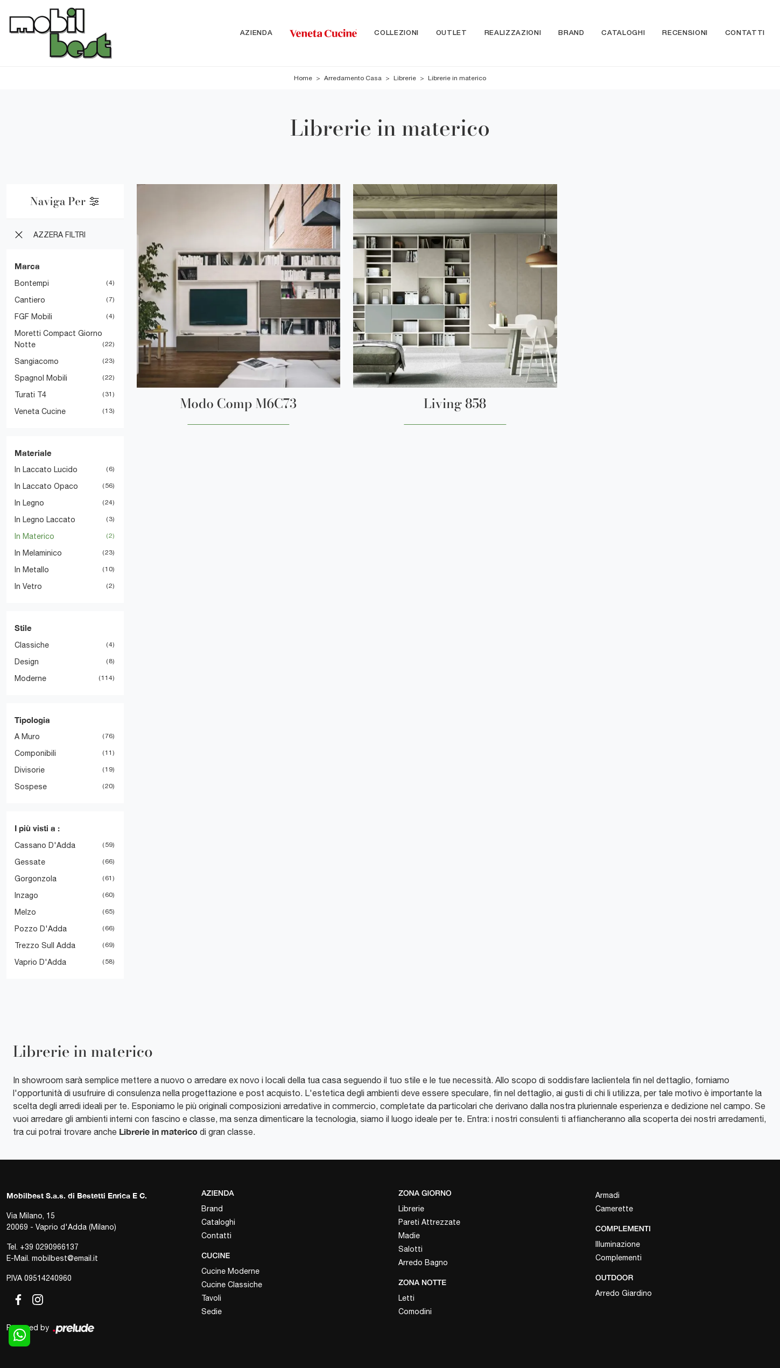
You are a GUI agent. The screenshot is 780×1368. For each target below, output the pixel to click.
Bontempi (32, 283)
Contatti (745, 33)
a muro (27, 736)
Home (303, 78)
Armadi (607, 1195)
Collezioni (396, 33)
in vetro (28, 586)
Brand (571, 33)
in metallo (32, 569)
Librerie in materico (457, 78)
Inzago (26, 895)
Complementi (618, 1257)
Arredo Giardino (623, 1293)
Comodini (415, 1311)
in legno (29, 503)
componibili (35, 753)
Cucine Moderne (230, 1271)
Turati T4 (30, 394)
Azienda (256, 33)
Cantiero (30, 300)
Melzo (25, 912)
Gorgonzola (36, 878)
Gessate (30, 862)
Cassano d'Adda (45, 845)
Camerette (614, 1208)
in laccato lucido (46, 469)
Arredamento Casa (353, 78)
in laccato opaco (46, 486)
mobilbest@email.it (65, 1258)
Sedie (211, 1311)
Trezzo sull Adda (45, 945)
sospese (31, 786)
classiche (32, 645)
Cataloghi (623, 33)
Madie (409, 1235)
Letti (406, 1298)
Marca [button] (27, 266)
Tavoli (211, 1298)
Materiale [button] (33, 453)
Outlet (451, 33)
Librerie (404, 78)
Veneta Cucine (40, 411)
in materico (34, 536)
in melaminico (38, 553)
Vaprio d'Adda (40, 962)
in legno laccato (45, 519)
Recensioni (685, 33)
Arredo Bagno (423, 1262)
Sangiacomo (37, 361)
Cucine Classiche (231, 1284)
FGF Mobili (33, 316)
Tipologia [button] (32, 720)
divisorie (30, 770)
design (27, 661)
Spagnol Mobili (41, 378)
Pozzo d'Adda (41, 928)
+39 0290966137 (49, 1247)
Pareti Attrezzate (429, 1222)
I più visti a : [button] (37, 828)
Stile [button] (23, 628)
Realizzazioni (512, 33)
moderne (30, 678)
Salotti (410, 1249)
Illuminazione (617, 1244)
